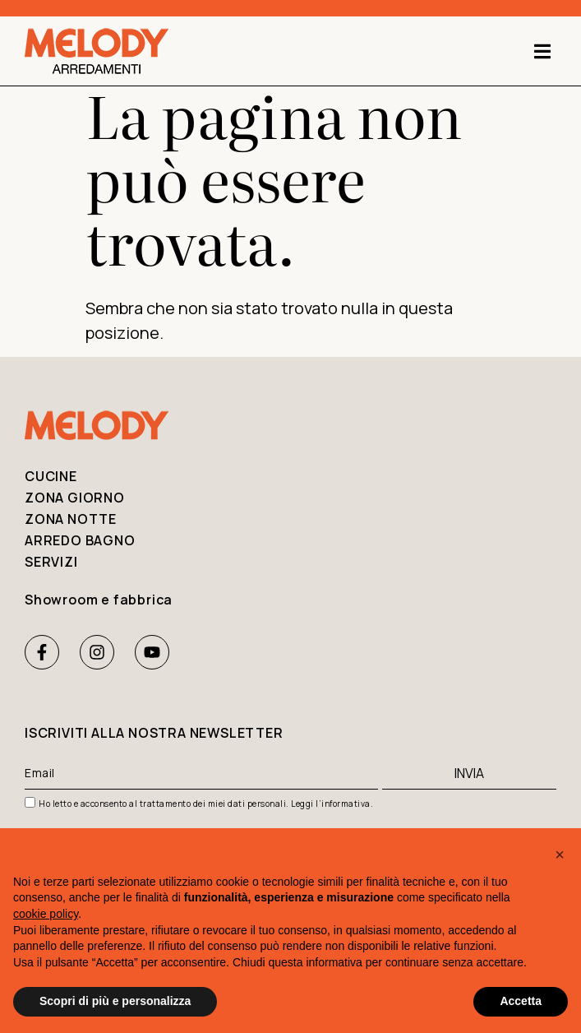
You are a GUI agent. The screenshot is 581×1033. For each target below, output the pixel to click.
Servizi (51, 562)
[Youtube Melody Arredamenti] (152, 652)
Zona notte (71, 519)
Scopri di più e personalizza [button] (115, 1001)
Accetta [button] (521, 1001)
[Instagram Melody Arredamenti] (97, 652)
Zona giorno (75, 498)
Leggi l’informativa (331, 803)
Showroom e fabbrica (99, 600)
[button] (542, 51)
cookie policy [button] (45, 913)
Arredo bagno (80, 540)
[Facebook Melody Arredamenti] (42, 652)
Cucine (51, 476)
